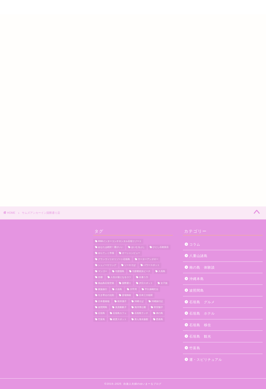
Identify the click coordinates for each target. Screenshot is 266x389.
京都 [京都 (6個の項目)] (100, 277)
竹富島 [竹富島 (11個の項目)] (101, 319)
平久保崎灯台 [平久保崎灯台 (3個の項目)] (151, 289)
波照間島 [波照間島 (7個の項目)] (102, 307)
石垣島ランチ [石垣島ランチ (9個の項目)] (141, 313)
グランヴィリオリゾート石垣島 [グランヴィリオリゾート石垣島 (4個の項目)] (114, 259)
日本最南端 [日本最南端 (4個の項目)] (103, 301)
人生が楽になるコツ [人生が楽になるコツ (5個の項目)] (121, 277)
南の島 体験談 (202, 267)
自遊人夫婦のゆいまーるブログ (133, 7)
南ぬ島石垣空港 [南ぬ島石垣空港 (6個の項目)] (106, 283)
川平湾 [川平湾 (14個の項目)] (133, 289)
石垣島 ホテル (202, 313)
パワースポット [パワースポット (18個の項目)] (152, 265)
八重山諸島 (198, 256)
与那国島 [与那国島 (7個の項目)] (119, 271)
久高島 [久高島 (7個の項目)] (161, 271)
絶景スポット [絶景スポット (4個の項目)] (120, 319)
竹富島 (194, 348)
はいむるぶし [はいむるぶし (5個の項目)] (138, 247)
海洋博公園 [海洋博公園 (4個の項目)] (140, 307)
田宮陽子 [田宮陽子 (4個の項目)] (158, 307)
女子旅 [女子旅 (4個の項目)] (164, 283)
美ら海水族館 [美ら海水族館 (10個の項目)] (141, 319)
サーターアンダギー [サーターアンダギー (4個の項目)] (148, 259)
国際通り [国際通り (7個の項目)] (126, 283)
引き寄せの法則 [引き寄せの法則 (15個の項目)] (106, 295)
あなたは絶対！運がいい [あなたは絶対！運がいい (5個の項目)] (110, 247)
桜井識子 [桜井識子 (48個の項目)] (122, 301)
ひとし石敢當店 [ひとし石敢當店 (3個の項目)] (161, 247)
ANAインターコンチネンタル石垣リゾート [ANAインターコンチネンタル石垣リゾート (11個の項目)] (120, 241)
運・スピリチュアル (205, 359)
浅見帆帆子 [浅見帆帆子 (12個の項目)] (121, 307)
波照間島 (196, 290)
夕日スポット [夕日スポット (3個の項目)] (146, 283)
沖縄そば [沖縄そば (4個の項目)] (139, 301)
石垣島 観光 (200, 336)
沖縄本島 (196, 279)
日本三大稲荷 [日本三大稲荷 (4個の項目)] (146, 295)
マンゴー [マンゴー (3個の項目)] (102, 271)
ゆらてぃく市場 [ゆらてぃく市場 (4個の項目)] (106, 253)
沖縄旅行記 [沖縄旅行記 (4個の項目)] (157, 301)
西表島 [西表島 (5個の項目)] (159, 319)
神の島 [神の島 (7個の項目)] (159, 313)
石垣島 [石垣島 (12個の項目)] (101, 313)
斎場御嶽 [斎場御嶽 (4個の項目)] (126, 295)
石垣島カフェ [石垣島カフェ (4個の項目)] (120, 313)
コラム (194, 244)
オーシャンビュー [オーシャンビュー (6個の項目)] (131, 253)
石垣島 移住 (200, 325)
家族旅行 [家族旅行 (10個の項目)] (102, 289)
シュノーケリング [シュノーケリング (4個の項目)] (107, 265)
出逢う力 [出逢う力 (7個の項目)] (143, 277)
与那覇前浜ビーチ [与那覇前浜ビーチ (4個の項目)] (141, 271)
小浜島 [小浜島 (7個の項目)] (118, 289)
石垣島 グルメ (202, 302)
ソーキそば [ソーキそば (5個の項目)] (130, 265)
